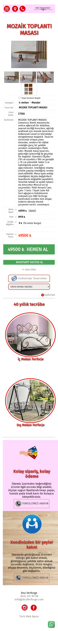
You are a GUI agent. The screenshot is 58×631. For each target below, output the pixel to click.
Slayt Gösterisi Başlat (30, 98)
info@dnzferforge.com (29, 599)
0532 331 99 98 (29, 596)
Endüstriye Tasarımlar (29, 278)
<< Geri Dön (29, 269)
